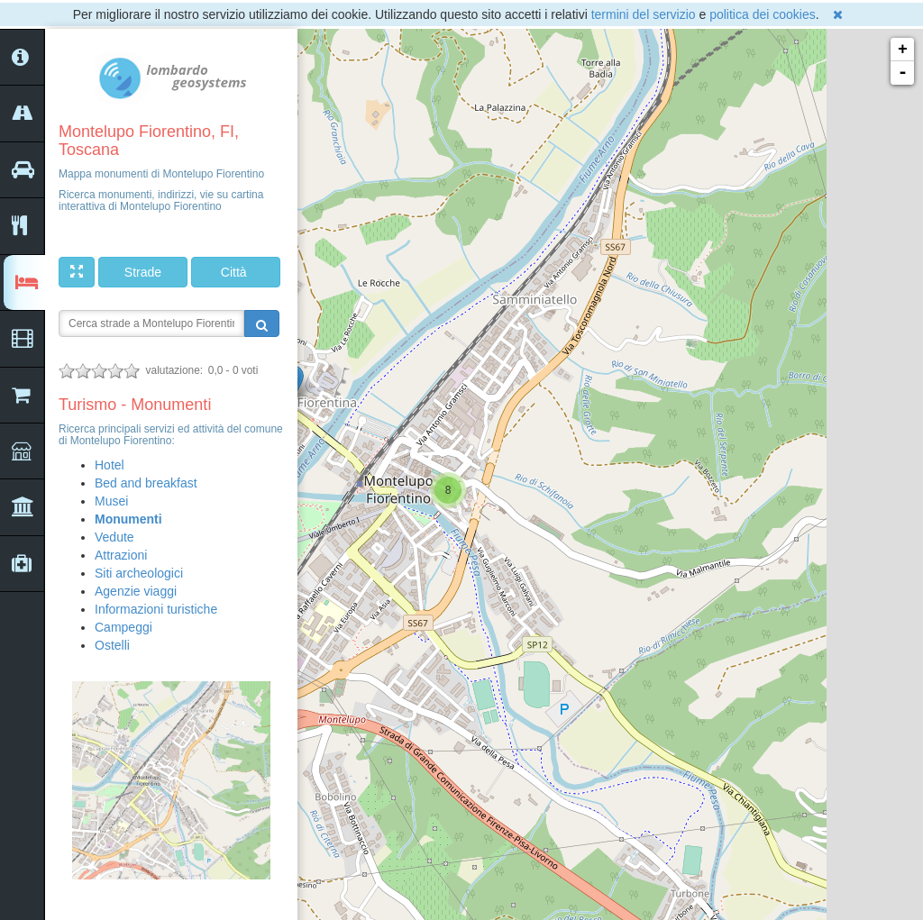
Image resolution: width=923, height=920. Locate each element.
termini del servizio (643, 14)
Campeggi (123, 627)
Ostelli (112, 645)
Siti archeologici (139, 573)
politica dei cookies (762, 14)
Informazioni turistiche (156, 609)
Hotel (109, 465)
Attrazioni (121, 555)
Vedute (114, 537)
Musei (111, 501)
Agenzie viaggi (136, 591)
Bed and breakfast (146, 483)
